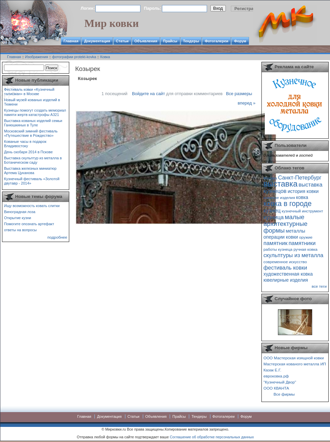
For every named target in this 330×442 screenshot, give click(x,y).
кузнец (272, 210)
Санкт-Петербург (299, 177)
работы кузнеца (277, 249)
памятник (275, 243)
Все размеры (239, 93)
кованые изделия (279, 197)
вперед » (246, 103)
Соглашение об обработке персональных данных (212, 437)
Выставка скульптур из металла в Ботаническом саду (33, 160)
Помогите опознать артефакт (29, 224)
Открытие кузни (17, 218)
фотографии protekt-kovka (74, 57)
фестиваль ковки (285, 268)
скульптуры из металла (293, 255)
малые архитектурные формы (285, 223)
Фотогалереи (216, 41)
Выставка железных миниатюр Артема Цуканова (30, 170)
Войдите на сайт (148, 93)
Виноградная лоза (19, 212)
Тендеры (191, 41)
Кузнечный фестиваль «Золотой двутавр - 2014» (31, 181)
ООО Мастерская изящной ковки (293, 358)
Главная (71, 41)
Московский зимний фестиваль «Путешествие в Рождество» (30, 133)
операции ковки (280, 237)
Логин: (88, 8)
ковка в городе (287, 203)
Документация (97, 41)
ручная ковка (305, 249)
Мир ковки (111, 23)
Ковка (105, 57)
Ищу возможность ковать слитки (31, 206)
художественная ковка (288, 274)
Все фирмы (284, 394)
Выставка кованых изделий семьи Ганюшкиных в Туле (33, 123)
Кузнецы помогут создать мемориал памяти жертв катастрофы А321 (35, 112)
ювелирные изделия (285, 280)
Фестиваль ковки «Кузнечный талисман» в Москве (29, 91)
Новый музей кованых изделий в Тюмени (32, 102)
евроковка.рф (276, 376)
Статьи (122, 41)
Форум (240, 41)
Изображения (36, 57)
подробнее (57, 237)
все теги (319, 286)
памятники (302, 243)
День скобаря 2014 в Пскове (28, 152)
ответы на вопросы (20, 230)
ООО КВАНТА (276, 388)
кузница (273, 217)
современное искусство (285, 261)
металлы (295, 231)
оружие (306, 237)
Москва (270, 178)
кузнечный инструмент (302, 211)
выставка (280, 183)
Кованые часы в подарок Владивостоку (25, 143)
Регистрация (248, 8)
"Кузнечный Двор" (279, 382)
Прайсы (170, 41)
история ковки (303, 191)
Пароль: (152, 8)
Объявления (145, 41)
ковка (302, 197)
